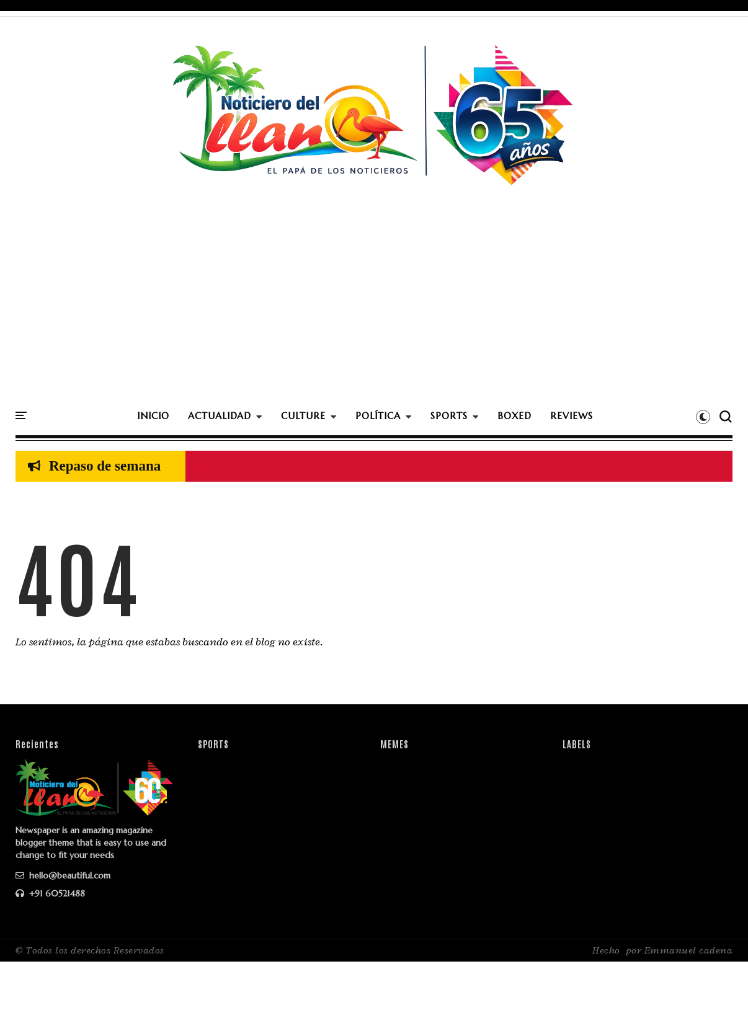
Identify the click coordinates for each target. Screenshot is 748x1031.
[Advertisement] (374, 309)
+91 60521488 (50, 893)
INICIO (153, 416)
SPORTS (449, 416)
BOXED (514, 416)
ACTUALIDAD (219, 416)
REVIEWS (571, 416)
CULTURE (303, 416)
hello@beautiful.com (63, 875)
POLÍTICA (378, 416)
